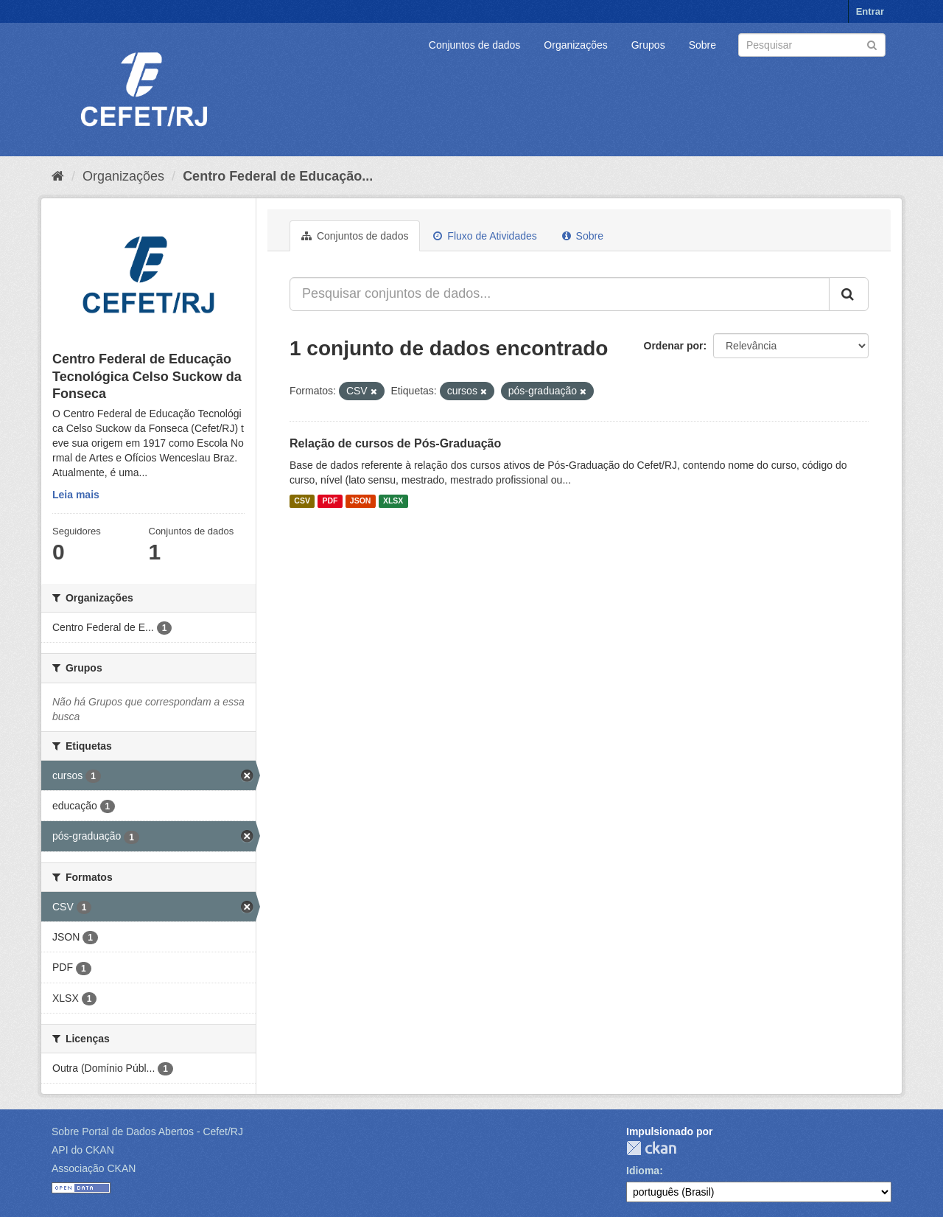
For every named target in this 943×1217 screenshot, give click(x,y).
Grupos (648, 45)
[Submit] (872, 44)
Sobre (702, 45)
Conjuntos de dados (475, 45)
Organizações (575, 45)
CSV (302, 501)
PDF (329, 501)
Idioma (642, 1170)
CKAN (651, 1148)
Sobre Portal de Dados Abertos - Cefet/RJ (147, 1131)
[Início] (58, 176)
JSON (360, 501)
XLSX (393, 501)
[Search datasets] (812, 45)
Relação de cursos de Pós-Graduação (395, 443)
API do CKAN (83, 1150)
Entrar (870, 11)
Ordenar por (674, 346)
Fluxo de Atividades (484, 236)
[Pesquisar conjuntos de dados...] (560, 294)
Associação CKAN (94, 1168)
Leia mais (75, 495)
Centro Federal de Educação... (278, 176)
